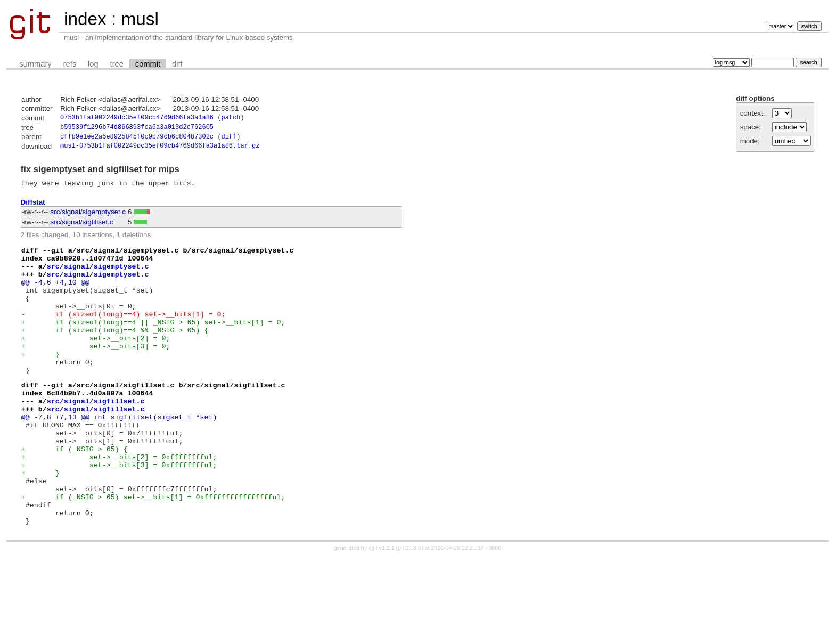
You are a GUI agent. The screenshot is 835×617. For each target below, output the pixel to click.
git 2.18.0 (409, 607)
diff (177, 64)
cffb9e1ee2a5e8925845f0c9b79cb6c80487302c (137, 139)
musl (139, 19)
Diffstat (33, 207)
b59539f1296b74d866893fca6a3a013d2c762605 (137, 128)
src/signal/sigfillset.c (82, 227)
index (85, 19)
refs (69, 64)
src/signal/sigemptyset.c (88, 217)
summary (35, 64)
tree (117, 64)
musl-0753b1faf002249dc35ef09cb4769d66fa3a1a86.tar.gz (159, 149)
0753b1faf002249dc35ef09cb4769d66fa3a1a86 (137, 118)
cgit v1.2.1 (382, 607)
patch (230, 118)
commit (147, 64)
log (93, 64)
